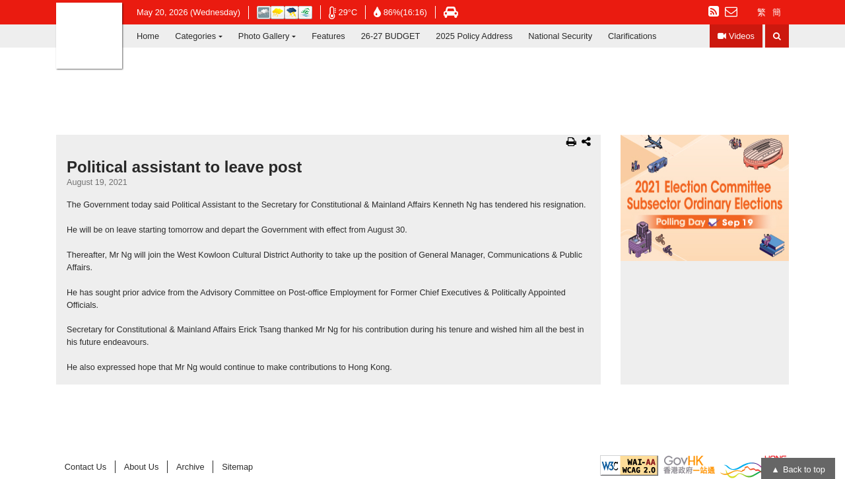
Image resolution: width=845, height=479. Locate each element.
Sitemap (237, 467)
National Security (560, 36)
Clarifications (632, 36)
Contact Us (85, 467)
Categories (195, 36)
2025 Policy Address (474, 36)
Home (148, 36)
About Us (141, 467)
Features (328, 36)
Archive (190, 467)
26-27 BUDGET (391, 36)
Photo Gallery (264, 36)
